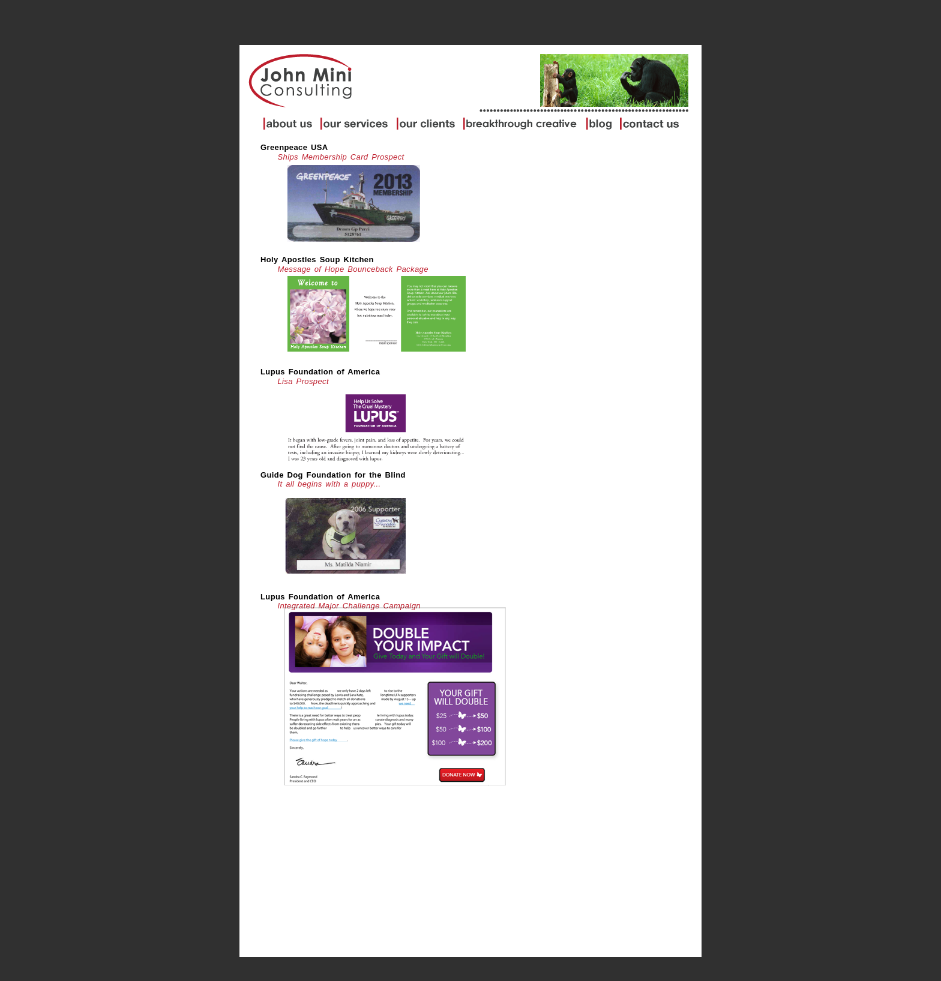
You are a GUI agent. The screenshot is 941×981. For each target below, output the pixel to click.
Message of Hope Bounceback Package (352, 269)
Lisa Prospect (303, 381)
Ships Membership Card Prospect (340, 156)
